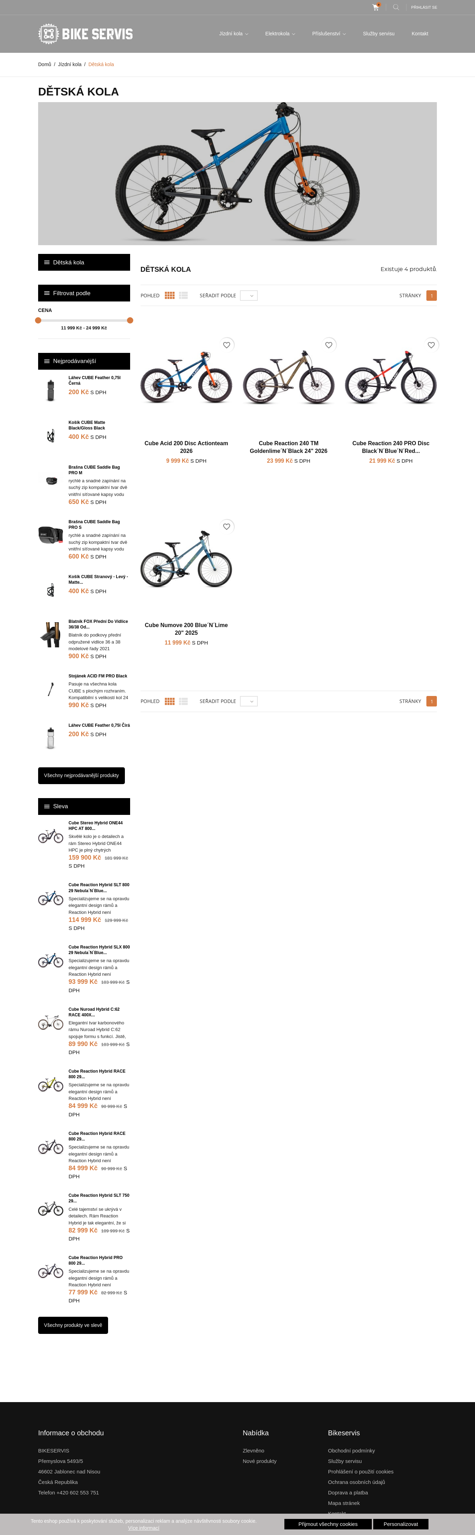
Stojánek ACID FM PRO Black (98, 676)
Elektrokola (278, 33)
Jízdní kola (231, 33)
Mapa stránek (344, 1503)
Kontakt (420, 33)
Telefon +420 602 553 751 (68, 1492)
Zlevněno (253, 1451)
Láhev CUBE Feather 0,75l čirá (99, 725)
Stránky (410, 295)
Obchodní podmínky (351, 1451)
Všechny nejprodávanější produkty (81, 775)
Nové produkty (260, 1461)
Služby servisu (379, 33)
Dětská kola (68, 262)
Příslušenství (327, 33)
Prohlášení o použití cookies (361, 1471)
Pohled (150, 295)
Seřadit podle (218, 295)
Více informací (143, 1528)
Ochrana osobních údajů (356, 1482)
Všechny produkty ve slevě (73, 1325)
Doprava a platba (348, 1492)
